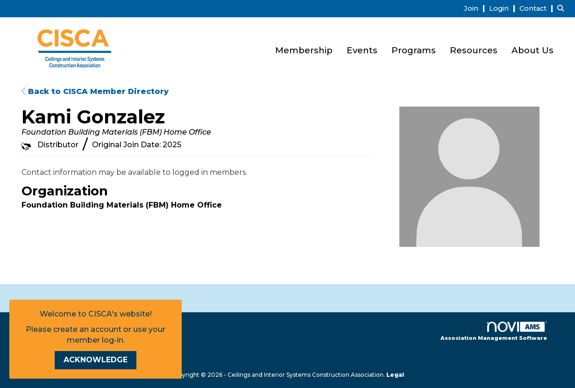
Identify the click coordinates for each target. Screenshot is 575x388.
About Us (532, 50)
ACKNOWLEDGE (96, 359)
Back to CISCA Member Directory (95, 91)
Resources (473, 50)
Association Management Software (493, 331)
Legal (395, 374)
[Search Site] (562, 8)
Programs (413, 50)
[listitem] (475, 8)
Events (362, 50)
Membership (304, 50)
